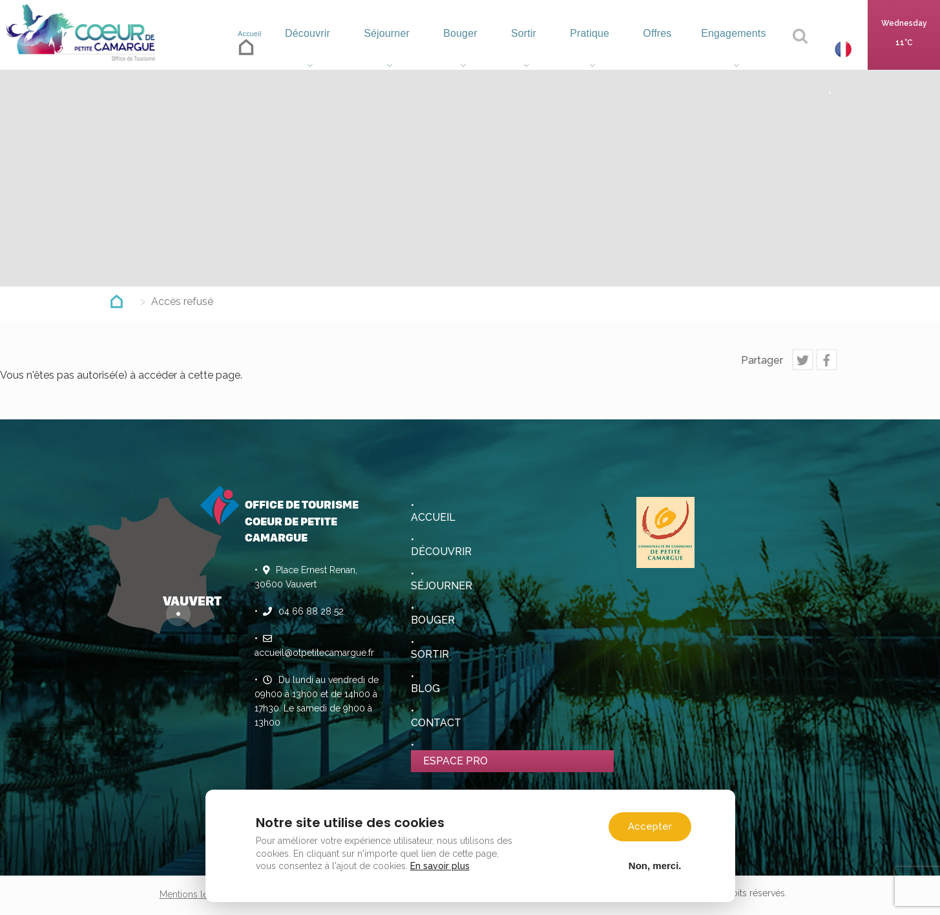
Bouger (462, 48)
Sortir (523, 48)
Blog (425, 688)
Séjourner (390, 48)
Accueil (248, 45)
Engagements (733, 48)
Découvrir (311, 48)
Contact (436, 723)
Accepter (650, 826)
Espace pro (455, 761)
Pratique (589, 48)
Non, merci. (655, 865)
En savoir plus (440, 865)
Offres (654, 48)
